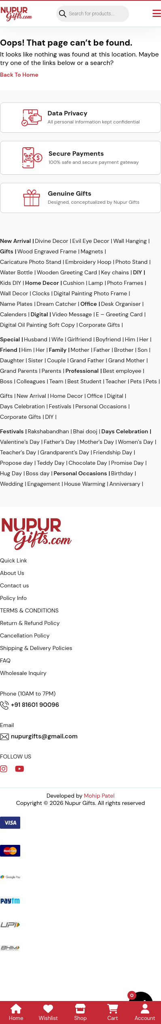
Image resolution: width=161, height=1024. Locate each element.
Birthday (122, 473)
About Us (12, 573)
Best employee (122, 370)
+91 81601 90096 (29, 705)
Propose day (16, 462)
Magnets (91, 251)
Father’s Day (60, 441)
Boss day (38, 473)
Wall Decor (14, 293)
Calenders (13, 314)
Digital (39, 314)
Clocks (41, 293)
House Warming (84, 483)
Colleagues (31, 381)
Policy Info (13, 598)
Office (88, 303)
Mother (79, 349)
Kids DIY (10, 282)
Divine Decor (51, 241)
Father (101, 349)
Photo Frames (125, 282)
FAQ (5, 660)
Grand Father (87, 360)
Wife (57, 339)
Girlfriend (79, 339)
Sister (35, 360)
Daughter (12, 360)
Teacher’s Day (18, 452)
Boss (6, 381)
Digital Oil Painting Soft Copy (37, 324)
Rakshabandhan (48, 431)
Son (142, 349)
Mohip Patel (99, 795)
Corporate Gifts (99, 324)
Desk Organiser (121, 303)
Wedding (11, 483)
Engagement (44, 483)
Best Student (84, 381)
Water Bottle (16, 272)
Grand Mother (126, 360)
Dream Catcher (56, 303)
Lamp (95, 282)
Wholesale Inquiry (23, 673)
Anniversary (124, 483)
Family (58, 349)
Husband (35, 339)
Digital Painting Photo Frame (90, 293)
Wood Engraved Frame (46, 251)
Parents (51, 370)
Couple (56, 360)
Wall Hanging (130, 241)
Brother (123, 349)
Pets (136, 381)
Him (130, 339)
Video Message (72, 314)
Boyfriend (108, 339)
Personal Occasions (101, 406)
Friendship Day (112, 452)
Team (56, 381)
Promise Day (127, 462)
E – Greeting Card (119, 314)
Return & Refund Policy (30, 623)
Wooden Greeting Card (67, 272)
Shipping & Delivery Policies (36, 648)
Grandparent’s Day (64, 452)
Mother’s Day (97, 441)
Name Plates (16, 303)
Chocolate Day (88, 462)
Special (10, 339)
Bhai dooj (85, 431)
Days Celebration (22, 406)
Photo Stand (131, 261)
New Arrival (15, 241)
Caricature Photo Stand (30, 261)
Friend (8, 349)
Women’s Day (135, 441)
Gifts (6, 251)
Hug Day (11, 473)
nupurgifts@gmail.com (39, 736)
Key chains (115, 272)
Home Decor (42, 282)
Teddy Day (50, 462)
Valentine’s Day (20, 441)
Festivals (60, 406)
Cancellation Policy (25, 635)
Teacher (116, 381)
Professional (82, 370)
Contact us (14, 585)
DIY (137, 272)
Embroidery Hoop (88, 261)
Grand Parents (19, 370)
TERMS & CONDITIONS (29, 610)
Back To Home (19, 74)
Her (143, 339)
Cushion (74, 282)
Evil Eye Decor (90, 241)
